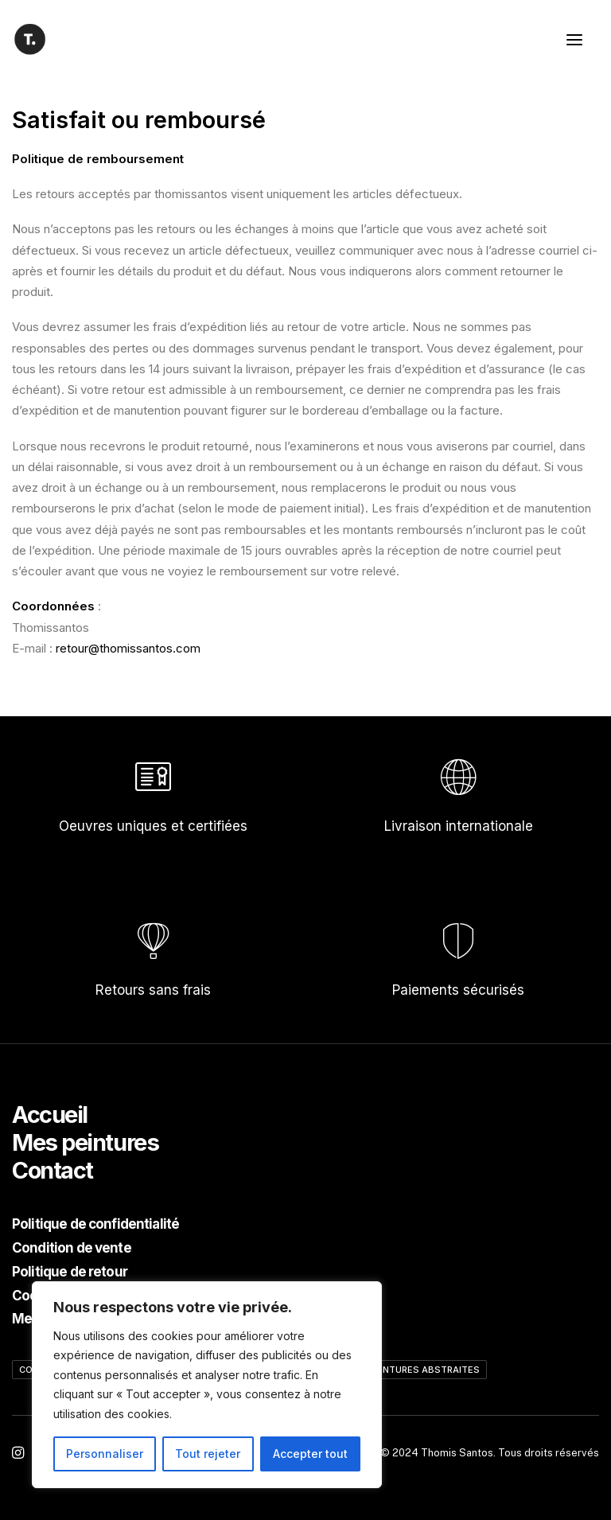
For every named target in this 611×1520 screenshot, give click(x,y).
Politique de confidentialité (95, 1224)
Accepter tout (310, 1453)
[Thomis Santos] (30, 39)
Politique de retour (69, 1272)
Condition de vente (71, 1248)
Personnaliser (104, 1453)
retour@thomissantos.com (128, 648)
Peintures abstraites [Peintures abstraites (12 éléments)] (424, 1369)
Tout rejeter (207, 1453)
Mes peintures (85, 1142)
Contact (52, 1170)
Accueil (50, 1114)
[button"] (18, 1454)
